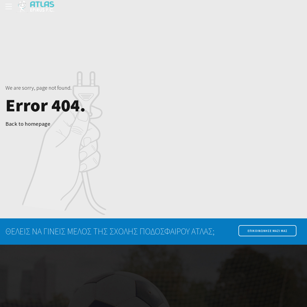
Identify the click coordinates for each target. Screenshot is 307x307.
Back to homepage (27, 123)
